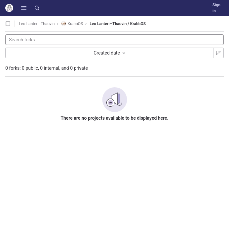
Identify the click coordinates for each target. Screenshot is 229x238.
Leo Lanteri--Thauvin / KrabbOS (118, 23)
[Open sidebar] (8, 24)
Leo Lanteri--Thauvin (37, 23)
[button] (24, 8)
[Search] (37, 8)
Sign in (216, 8)
